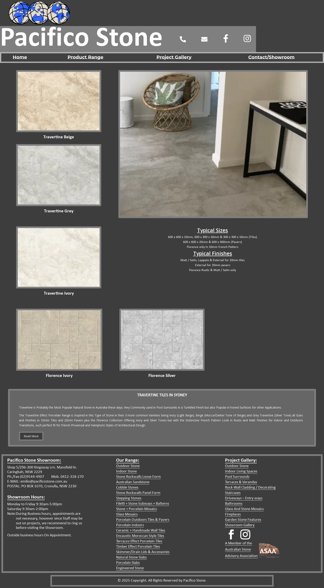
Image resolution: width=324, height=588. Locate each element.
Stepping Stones (128, 498)
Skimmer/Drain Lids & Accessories (142, 552)
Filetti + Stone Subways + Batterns (142, 504)
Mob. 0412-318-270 (67, 477)
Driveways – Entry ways (243, 498)
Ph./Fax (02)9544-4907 (25, 477)
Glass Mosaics (127, 514)
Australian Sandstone (132, 482)
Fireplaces (233, 514)
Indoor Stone (126, 471)
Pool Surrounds (237, 477)
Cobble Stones (127, 488)
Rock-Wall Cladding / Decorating (250, 488)
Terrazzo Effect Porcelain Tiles (139, 541)
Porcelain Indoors (130, 525)
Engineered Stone (130, 568)
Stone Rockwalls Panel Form (138, 493)
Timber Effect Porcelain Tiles (138, 547)
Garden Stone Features (243, 520)
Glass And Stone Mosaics (244, 509)
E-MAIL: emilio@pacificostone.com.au (37, 482)
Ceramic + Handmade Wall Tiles (140, 531)
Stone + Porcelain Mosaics (136, 509)
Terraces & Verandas (241, 482)
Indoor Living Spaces (241, 471)
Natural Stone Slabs (131, 557)
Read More (31, 436)
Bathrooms (233, 504)
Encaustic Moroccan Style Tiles (140, 536)
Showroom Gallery (240, 525)
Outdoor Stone (128, 466)
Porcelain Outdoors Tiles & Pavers (142, 520)
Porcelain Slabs (128, 563)
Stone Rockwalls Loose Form (138, 477)
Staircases (233, 493)
